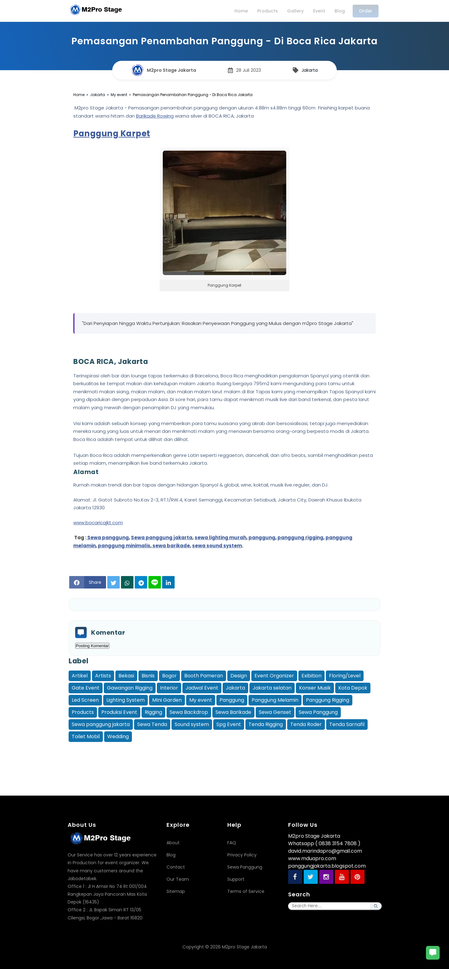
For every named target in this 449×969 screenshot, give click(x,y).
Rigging (153, 712)
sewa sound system (217, 545)
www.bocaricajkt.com (98, 522)
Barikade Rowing (155, 116)
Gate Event (85, 687)
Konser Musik (315, 687)
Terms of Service (245, 891)
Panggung (232, 700)
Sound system (192, 724)
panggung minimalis (124, 545)
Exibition (311, 675)
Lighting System (125, 700)
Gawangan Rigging (129, 687)
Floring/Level (344, 675)
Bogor (169, 675)
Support (235, 879)
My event (200, 700)
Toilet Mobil (86, 736)
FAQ (231, 843)
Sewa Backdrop (189, 712)
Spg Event (228, 724)
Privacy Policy (242, 855)
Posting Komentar (92, 645)
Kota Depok (352, 687)
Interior (169, 687)
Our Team (178, 879)
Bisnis (148, 675)
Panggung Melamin (275, 700)
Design (238, 675)
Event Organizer (274, 675)
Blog (171, 855)
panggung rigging (300, 537)
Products (83, 712)
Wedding (118, 736)
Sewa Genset (275, 712)
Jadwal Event (202, 687)
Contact (176, 867)
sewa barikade (171, 545)
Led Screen (85, 700)
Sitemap (176, 891)
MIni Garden (167, 700)
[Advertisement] (224, 758)
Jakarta (310, 70)
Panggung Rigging (327, 700)
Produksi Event (119, 712)
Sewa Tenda (152, 724)
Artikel (80, 675)
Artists (103, 675)
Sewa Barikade (233, 712)
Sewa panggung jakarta (161, 537)
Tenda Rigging (266, 724)
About (173, 843)
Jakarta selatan (272, 687)
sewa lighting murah (220, 537)
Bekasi (126, 675)
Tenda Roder (306, 724)
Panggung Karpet (111, 133)
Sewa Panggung (318, 712)
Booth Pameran (203, 675)
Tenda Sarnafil (347, 724)
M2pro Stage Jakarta (244, 947)
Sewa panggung (107, 537)
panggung (262, 537)
